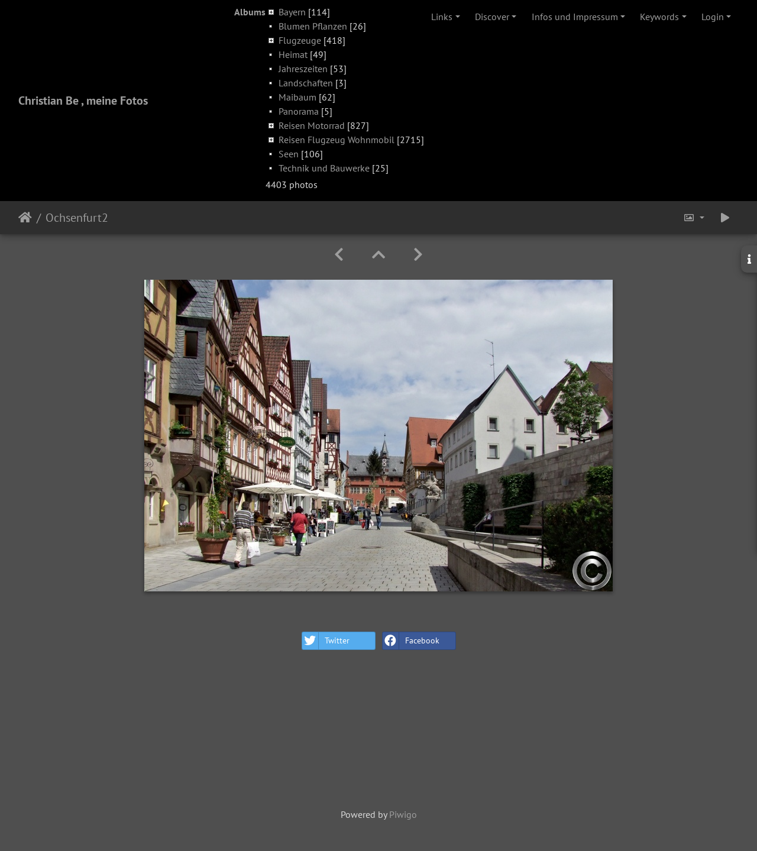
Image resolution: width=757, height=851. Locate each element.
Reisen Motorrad (312, 125)
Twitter (326, 640)
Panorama (299, 111)
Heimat (293, 54)
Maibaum (297, 97)
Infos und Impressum (575, 16)
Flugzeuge (300, 40)
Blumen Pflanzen (313, 26)
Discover (492, 16)
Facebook (411, 640)
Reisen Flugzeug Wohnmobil (336, 139)
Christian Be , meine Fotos (83, 100)
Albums (250, 12)
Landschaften (306, 83)
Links (441, 16)
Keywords (659, 16)
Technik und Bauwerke (324, 168)
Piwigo (403, 814)
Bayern (292, 12)
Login (712, 16)
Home (25, 217)
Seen (289, 154)
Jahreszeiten (303, 69)
